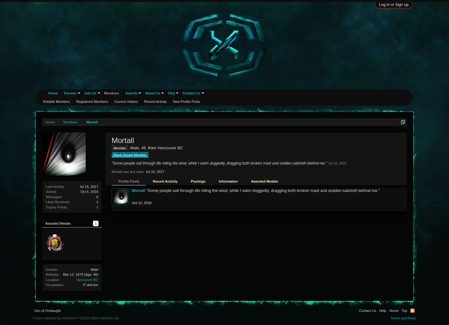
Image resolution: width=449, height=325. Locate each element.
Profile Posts (128, 181)
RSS (412, 310)
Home (53, 93)
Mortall (138, 190)
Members (111, 93)
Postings (198, 181)
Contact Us (191, 93)
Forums (70, 93)
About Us (152, 93)
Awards (131, 93)
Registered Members (92, 101)
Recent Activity (165, 181)
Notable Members (56, 101)
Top (404, 311)
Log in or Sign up (393, 4)
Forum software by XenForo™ (76, 318)
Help (382, 311)
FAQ (171, 93)
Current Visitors (126, 101)
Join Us (90, 93)
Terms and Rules (403, 318)
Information (228, 181)
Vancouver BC (87, 280)
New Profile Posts (186, 101)
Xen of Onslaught (47, 311)
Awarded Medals (264, 181)
